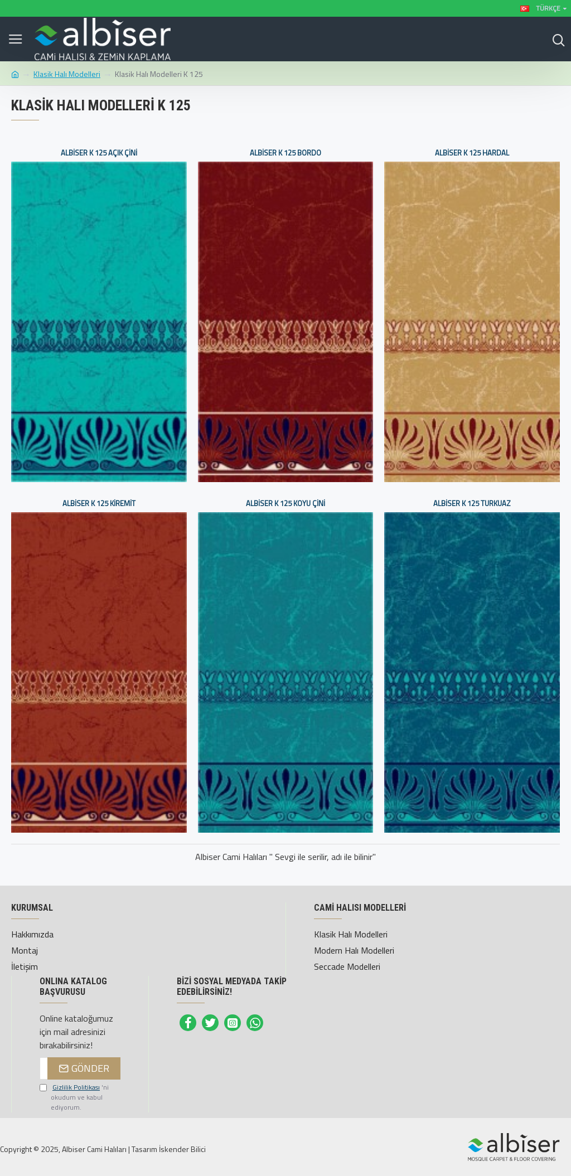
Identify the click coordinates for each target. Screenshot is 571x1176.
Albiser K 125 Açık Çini (99, 153)
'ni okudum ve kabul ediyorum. (74, 1097)
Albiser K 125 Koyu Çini (285, 503)
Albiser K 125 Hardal (472, 153)
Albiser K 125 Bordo (285, 153)
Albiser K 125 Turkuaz (472, 503)
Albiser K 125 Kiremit (99, 503)
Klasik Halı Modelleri (66, 74)
